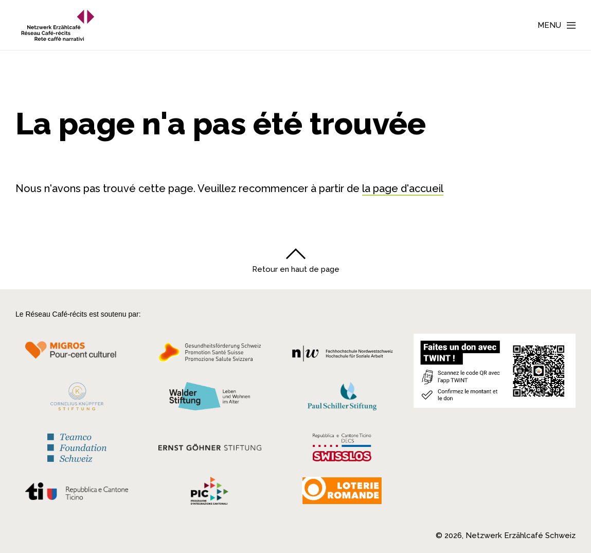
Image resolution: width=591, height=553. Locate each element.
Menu (549, 25)
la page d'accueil (402, 188)
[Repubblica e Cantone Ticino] (76, 494)
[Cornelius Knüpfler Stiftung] (76, 399)
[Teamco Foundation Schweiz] (76, 446)
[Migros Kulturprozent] (76, 355)
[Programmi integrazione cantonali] (210, 493)
